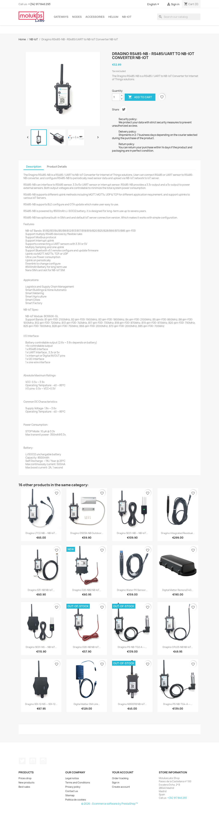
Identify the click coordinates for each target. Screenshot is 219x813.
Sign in (115, 782)
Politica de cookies (75, 799)
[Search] (178, 16)
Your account (122, 772)
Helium (113, 17)
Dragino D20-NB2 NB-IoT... (86, 590)
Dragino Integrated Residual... (178, 533)
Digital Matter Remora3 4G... (177, 590)
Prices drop (25, 778)
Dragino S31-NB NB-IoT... (41, 590)
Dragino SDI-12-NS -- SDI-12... (41, 704)
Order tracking (120, 778)
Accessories (94, 17)
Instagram (43, 761)
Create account (121, 786)
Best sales (24, 786)
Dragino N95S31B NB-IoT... (132, 704)
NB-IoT (126, 17)
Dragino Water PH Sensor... (132, 590)
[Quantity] (116, 97)
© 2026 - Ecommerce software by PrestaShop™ (109, 803)
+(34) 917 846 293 (39, 4)
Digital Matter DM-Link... (87, 704)
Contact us (71, 791)
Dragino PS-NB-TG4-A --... (177, 704)
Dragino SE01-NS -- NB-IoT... (41, 647)
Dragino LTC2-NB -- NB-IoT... (41, 533)
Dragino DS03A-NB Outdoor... (86, 533)
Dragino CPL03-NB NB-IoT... (178, 647)
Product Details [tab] (57, 166)
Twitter (22, 761)
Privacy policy (72, 786)
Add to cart (140, 97)
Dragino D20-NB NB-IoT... (87, 647)
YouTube (32, 761)
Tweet (123, 109)
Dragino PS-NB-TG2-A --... (132, 647)
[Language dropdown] (153, 4)
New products (26, 782)
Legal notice (72, 778)
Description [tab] (33, 166)
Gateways (61, 17)
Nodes (77, 17)
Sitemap (69, 795)
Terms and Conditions (77, 782)
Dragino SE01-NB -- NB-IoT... (132, 533)
